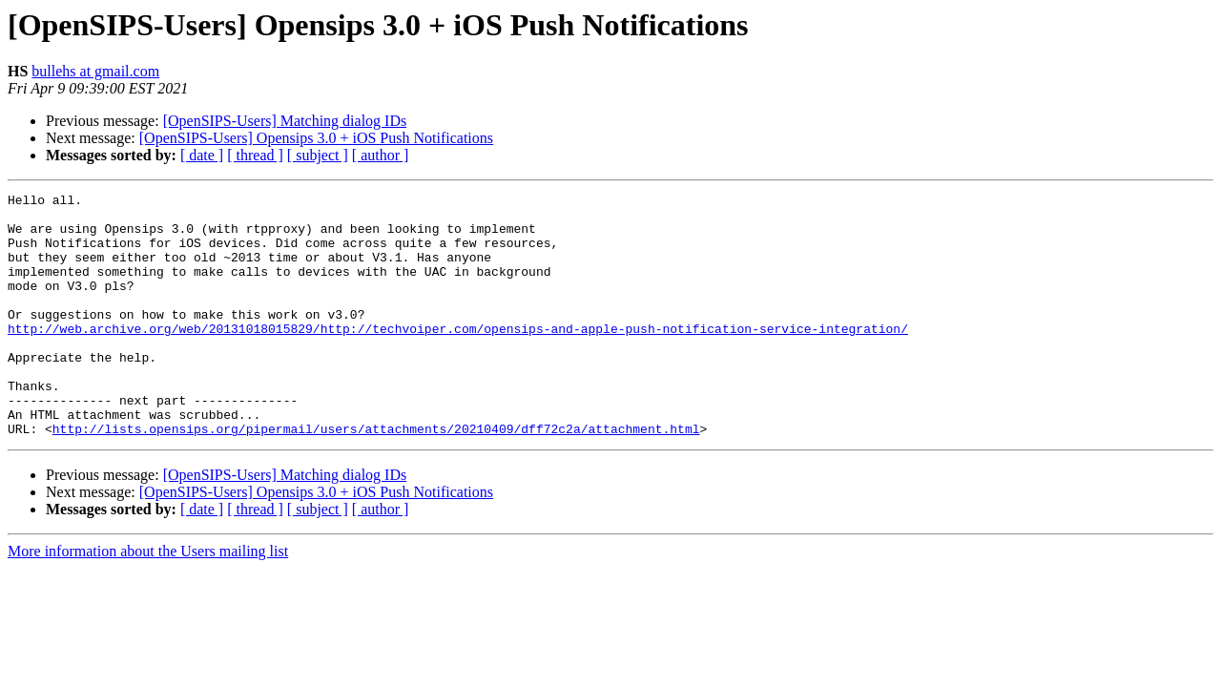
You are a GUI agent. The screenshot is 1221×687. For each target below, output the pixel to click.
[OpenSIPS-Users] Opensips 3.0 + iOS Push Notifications (316, 138)
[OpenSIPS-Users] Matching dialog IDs (285, 121)
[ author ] (380, 155)
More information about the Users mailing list (148, 600)
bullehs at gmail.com (95, 71)
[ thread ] (255, 155)
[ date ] (201, 155)
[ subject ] (317, 155)
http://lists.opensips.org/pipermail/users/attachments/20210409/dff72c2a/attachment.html (376, 477)
